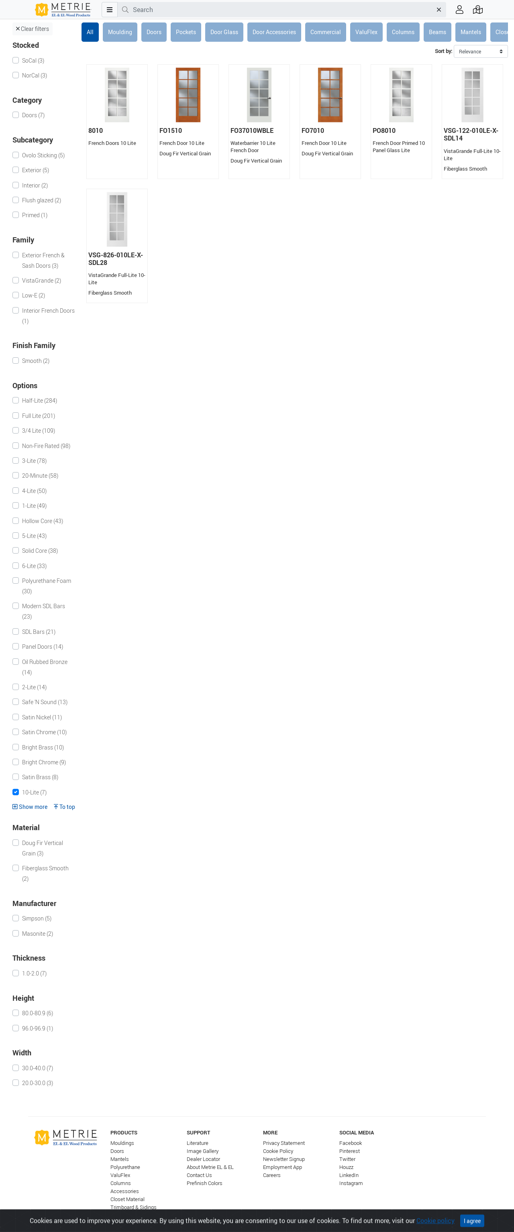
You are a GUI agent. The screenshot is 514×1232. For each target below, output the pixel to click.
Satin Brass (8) (40, 777)
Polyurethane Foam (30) (46, 586)
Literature (197, 1143)
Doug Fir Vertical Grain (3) (42, 848)
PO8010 (384, 130)
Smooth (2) (35, 361)
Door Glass (224, 32)
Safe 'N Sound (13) (44, 702)
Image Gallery (202, 1151)
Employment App (282, 1167)
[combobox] (282, 9)
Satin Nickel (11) (42, 717)
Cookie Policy (278, 1151)
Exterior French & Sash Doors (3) (43, 260)
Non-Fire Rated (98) (46, 446)
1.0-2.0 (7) (34, 973)
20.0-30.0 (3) (37, 1083)
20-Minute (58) (40, 475)
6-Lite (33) (34, 566)
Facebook (350, 1143)
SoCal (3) (33, 60)
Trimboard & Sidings (133, 1207)
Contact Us (199, 1175)
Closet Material (127, 1199)
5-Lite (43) (34, 536)
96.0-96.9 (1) (37, 1028)
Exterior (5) (35, 170)
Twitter (347, 1159)
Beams (437, 32)
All (90, 32)
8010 (95, 130)
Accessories (124, 1191)
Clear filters (32, 29)
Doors (154, 32)
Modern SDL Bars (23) (43, 611)
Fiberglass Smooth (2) (45, 873)
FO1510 (170, 130)
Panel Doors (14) (42, 646)
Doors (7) (33, 115)
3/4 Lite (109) (38, 430)
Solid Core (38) (40, 550)
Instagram (351, 1183)
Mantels (471, 32)
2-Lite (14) (34, 687)
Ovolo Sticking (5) (43, 155)
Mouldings (122, 1143)
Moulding (120, 32)
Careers (272, 1175)
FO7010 (313, 130)
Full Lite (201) (38, 415)
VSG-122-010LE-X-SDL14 (471, 134)
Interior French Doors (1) (48, 316)
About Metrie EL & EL (210, 1167)
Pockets (186, 32)
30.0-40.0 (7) (37, 1068)
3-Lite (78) (34, 460)
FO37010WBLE (251, 130)
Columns (403, 32)
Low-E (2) (33, 295)
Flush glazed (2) (41, 200)
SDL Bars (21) (38, 631)
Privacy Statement (284, 1143)
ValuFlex (366, 32)
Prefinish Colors (204, 1183)
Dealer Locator (203, 1159)
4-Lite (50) (34, 491)
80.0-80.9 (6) (37, 1013)
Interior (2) (35, 185)
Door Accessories (274, 32)
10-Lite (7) (34, 792)
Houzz (346, 1167)
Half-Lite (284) (39, 400)
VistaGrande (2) (41, 280)
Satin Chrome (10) (44, 732)
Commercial (325, 32)
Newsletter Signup (284, 1159)
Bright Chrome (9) (44, 762)
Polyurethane (125, 1167)
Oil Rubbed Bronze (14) (44, 667)
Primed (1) (34, 215)
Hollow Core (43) (42, 521)
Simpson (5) (36, 918)
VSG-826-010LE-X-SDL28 (115, 258)
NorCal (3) (34, 75)
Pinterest (349, 1151)
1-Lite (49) (34, 505)
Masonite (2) (37, 933)
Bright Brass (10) (43, 747)
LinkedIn (349, 1175)
